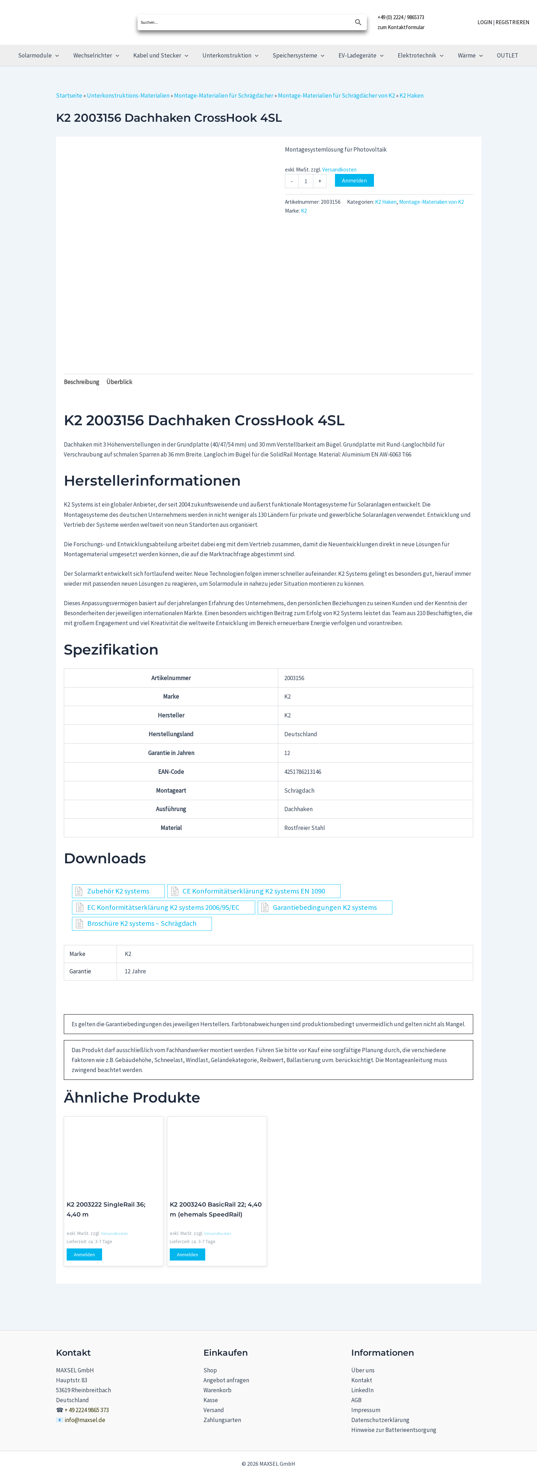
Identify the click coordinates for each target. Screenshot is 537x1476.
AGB (356, 1400)
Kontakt (361, 1380)
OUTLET (498, 55)
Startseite (69, 95)
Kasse (210, 1400)
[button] (63, 55)
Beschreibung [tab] (81, 382)
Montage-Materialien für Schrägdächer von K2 (336, 95)
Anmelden (354, 180)
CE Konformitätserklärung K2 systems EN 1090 (254, 891)
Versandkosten (339, 169)
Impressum (365, 1410)
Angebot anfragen (226, 1380)
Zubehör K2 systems (118, 891)
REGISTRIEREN (512, 22)
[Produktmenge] (305, 181)
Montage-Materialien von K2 (431, 201)
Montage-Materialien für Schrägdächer (223, 95)
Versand (213, 1410)
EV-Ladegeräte (358, 55)
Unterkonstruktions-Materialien (128, 95)
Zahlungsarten (222, 1420)
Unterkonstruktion (231, 55)
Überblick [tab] (119, 382)
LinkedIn (362, 1390)
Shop (210, 1370)
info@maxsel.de (85, 1420)
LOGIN (484, 22)
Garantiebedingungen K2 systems (325, 907)
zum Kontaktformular (401, 26)
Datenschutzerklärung (380, 1420)
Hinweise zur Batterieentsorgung (393, 1430)
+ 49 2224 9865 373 (87, 1410)
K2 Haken (411, 95)
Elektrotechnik (415, 55)
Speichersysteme (298, 55)
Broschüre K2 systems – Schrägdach (141, 923)
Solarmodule (46, 55)
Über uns (363, 1370)
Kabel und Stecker (163, 55)
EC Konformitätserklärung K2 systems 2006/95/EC (163, 907)
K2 (304, 210)
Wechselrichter (101, 55)
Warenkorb (217, 1390)
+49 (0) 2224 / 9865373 (400, 17)
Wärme (463, 55)
